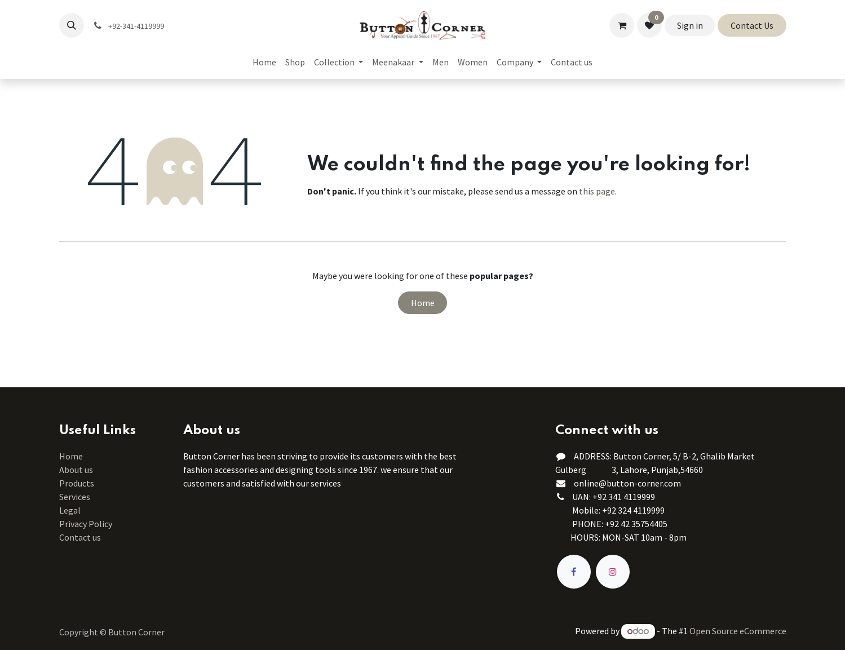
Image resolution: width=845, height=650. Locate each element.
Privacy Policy (85, 523)
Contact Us (752, 25)
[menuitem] (264, 62)
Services (74, 496)
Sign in (690, 25)
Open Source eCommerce (737, 630)
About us (76, 469)
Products (76, 483)
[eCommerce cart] (621, 25)
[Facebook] (574, 572)
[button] (71, 25)
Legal (70, 510)
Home (423, 302)
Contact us (80, 537)
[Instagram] (613, 572)
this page (597, 191)
